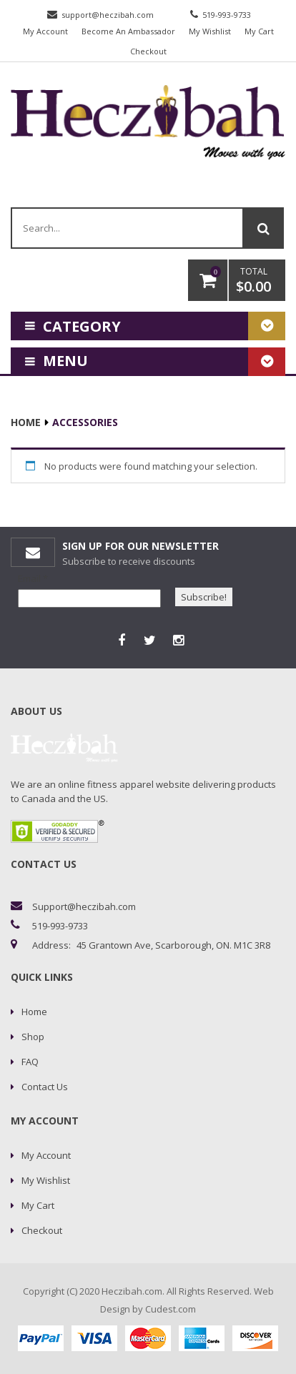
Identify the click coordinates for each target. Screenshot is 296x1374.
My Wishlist (210, 31)
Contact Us (44, 1086)
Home (26, 422)
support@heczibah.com (107, 14)
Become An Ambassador (128, 31)
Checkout (148, 51)
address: (51, 945)
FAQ (30, 1061)
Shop (32, 1036)
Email (33, 578)
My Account (45, 31)
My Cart (259, 31)
